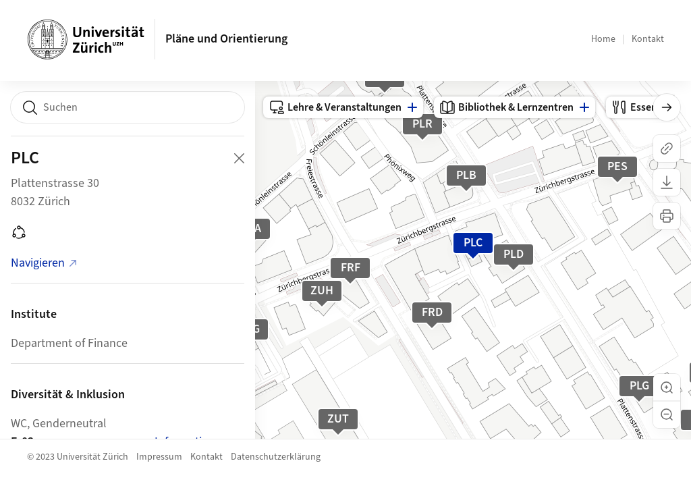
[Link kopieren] (666, 148)
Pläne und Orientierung (226, 38)
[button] (666, 387)
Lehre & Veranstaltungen (335, 107)
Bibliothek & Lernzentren (506, 107)
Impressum (159, 457)
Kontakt (648, 39)
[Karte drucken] (666, 216)
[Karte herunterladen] (666, 182)
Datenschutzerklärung (276, 457)
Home (603, 39)
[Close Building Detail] (239, 158)
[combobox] (127, 107)
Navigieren (44, 262)
